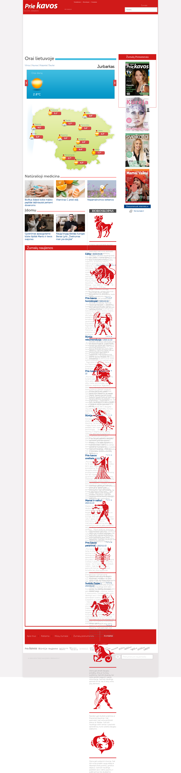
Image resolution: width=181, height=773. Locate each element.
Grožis (65, 50)
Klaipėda (43, 65)
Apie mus (31, 636)
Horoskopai (86, 2)
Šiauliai (51, 65)
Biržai (88, 113)
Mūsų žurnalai (61, 636)
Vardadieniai (77, 2)
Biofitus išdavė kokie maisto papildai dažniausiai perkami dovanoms (39, 202)
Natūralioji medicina (42, 176)
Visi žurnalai (139, 211)
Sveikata (55, 50)
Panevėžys (85, 125)
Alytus (79, 159)
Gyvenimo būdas (79, 50)
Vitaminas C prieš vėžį (67, 199)
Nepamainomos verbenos (100, 199)
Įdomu (30, 210)
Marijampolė (70, 155)
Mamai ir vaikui (95, 50)
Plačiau (109, 298)
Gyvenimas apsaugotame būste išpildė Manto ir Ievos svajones (38, 236)
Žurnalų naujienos (40, 248)
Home (33, 50)
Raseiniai (64, 135)
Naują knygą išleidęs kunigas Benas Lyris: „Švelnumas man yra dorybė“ (70, 236)
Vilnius (27, 65)
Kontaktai (94, 2)
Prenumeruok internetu (137, 206)
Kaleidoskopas (131, 50)
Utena (100, 131)
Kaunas (35, 65)
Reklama (45, 636)
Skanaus (117, 50)
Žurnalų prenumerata (83, 636)
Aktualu (46, 50)
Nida (34, 134)
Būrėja (108, 50)
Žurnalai (144, 5)
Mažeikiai (54, 110)
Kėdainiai (82, 139)
